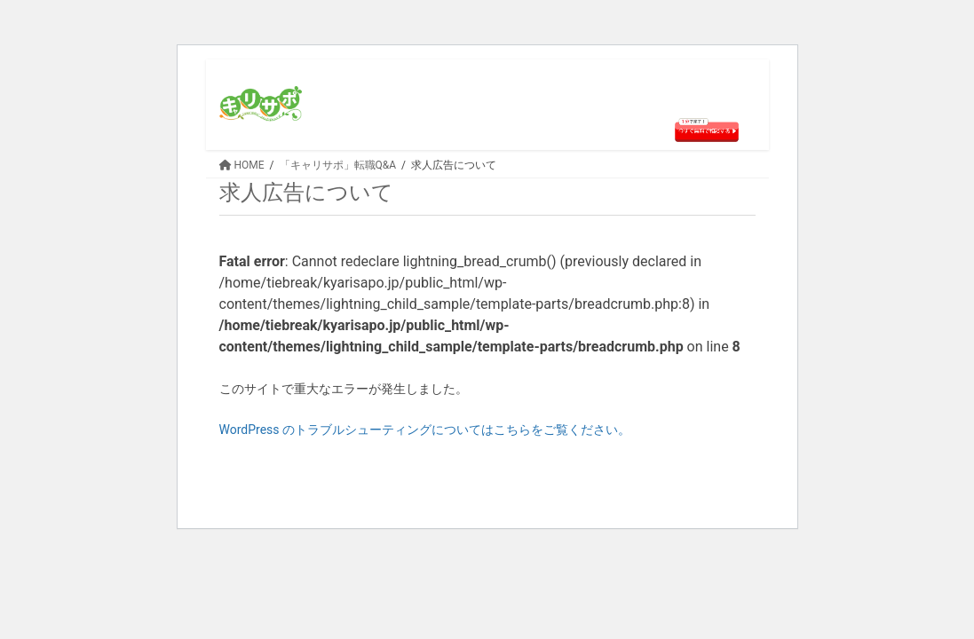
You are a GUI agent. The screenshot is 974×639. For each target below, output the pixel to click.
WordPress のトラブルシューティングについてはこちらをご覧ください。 (425, 429)
